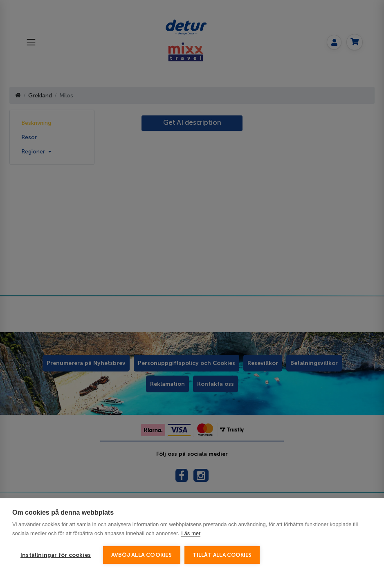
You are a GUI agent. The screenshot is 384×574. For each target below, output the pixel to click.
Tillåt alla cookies (222, 555)
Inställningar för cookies (55, 554)
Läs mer (190, 533)
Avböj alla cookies (141, 554)
